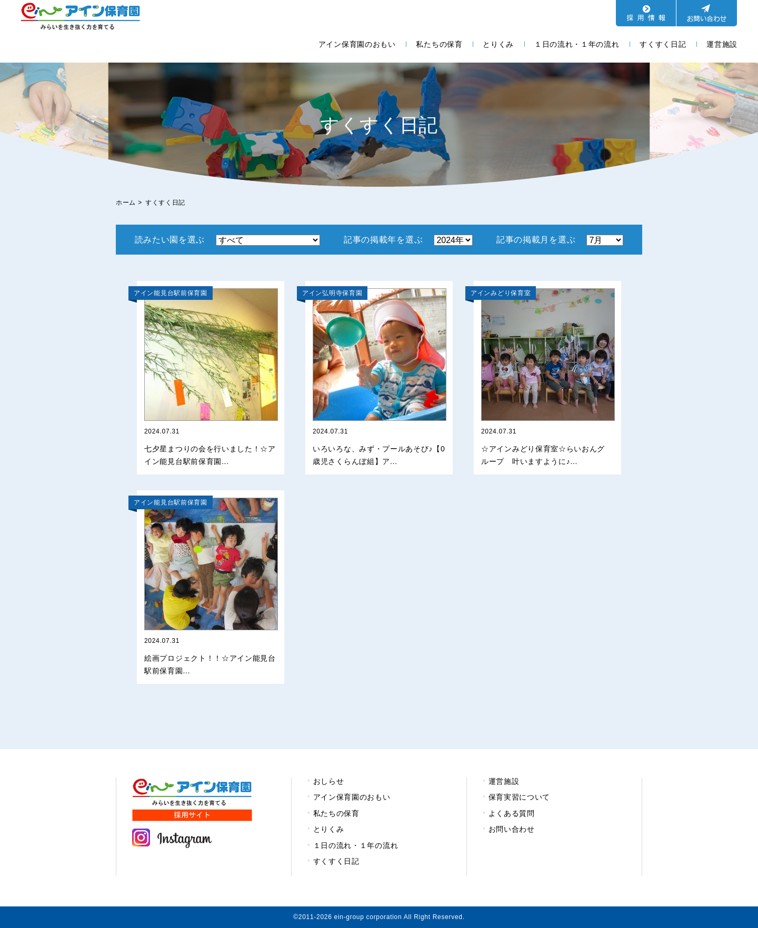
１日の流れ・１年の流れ (577, 44)
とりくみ (498, 44)
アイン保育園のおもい (357, 44)
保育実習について (519, 797)
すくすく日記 (663, 44)
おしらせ (328, 781)
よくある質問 (511, 813)
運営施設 (721, 44)
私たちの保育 (439, 44)
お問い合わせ (511, 829)
